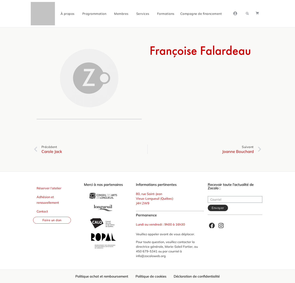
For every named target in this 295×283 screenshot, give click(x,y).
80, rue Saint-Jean (149, 194)
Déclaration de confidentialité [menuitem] (198, 276)
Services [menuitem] (142, 14)
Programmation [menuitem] (94, 14)
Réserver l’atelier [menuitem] (49, 188)
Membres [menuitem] (121, 14)
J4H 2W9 (142, 203)
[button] (247, 13)
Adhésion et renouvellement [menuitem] (48, 200)
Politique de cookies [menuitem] (151, 276)
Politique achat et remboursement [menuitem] (100, 276)
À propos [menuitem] (67, 14)
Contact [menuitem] (42, 211)
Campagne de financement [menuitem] (200, 14)
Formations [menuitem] (165, 14)
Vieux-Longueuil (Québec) (154, 198)
